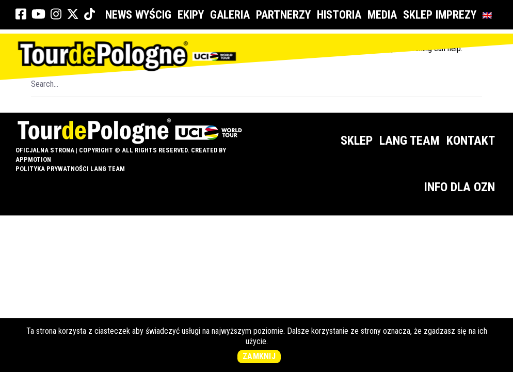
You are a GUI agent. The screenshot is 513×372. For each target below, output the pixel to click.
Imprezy (457, 14)
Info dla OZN (459, 187)
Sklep (417, 14)
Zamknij (259, 356)
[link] (20, 14)
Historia (340, 14)
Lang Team (409, 140)
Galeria (231, 14)
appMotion (33, 159)
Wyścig (154, 14)
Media (383, 14)
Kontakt (470, 140)
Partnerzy (285, 14)
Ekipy (192, 14)
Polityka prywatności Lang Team (70, 169)
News (118, 14)
